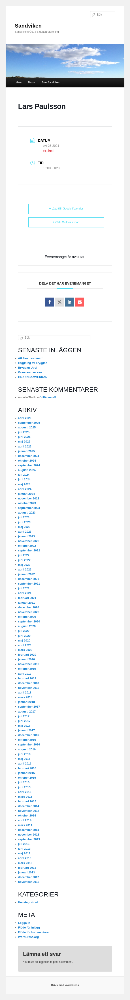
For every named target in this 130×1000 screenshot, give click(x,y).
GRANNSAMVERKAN (32, 377)
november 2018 (28, 687)
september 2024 (29, 465)
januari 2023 (26, 536)
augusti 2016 (27, 749)
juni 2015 (24, 787)
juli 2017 (24, 716)
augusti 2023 (27, 512)
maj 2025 (24, 441)
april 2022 (25, 569)
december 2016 (28, 735)
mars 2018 (25, 697)
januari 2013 (26, 872)
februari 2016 (27, 768)
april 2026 (25, 418)
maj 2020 (24, 640)
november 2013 (28, 834)
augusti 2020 (27, 626)
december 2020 (28, 607)
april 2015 (25, 792)
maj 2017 (24, 725)
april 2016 (25, 763)
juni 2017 (24, 721)
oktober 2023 (27, 503)
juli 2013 (24, 844)
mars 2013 (25, 863)
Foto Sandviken (50, 82)
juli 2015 (24, 782)
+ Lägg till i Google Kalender (66, 208)
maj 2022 (24, 564)
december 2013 (28, 830)
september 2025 (29, 422)
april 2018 (25, 692)
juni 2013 (24, 848)
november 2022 (28, 541)
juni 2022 (24, 560)
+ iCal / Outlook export (66, 222)
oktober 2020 (27, 616)
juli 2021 (24, 588)
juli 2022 (24, 555)
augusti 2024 (27, 470)
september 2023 (29, 508)
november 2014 (28, 810)
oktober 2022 (27, 545)
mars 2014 (25, 825)
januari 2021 (26, 602)
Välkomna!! (48, 397)
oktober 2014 (27, 815)
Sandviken (28, 26)
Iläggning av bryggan (32, 363)
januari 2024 (26, 493)
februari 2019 (27, 678)
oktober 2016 (27, 739)
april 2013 (25, 858)
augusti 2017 (27, 711)
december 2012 (28, 877)
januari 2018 (26, 702)
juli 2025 (24, 432)
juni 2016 (24, 754)
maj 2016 (24, 758)
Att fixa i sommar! (30, 358)
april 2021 (25, 593)
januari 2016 (26, 773)
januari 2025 (26, 451)
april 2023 (25, 531)
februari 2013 (27, 867)
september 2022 (29, 550)
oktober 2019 (27, 668)
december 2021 (28, 579)
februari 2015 (27, 801)
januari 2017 (26, 730)
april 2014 (25, 820)
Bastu (31, 82)
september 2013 (29, 839)
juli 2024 (24, 474)
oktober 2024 (27, 460)
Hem (18, 82)
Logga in (24, 922)
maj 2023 (24, 527)
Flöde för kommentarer (34, 932)
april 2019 (25, 673)
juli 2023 (24, 517)
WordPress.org (28, 937)
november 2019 (28, 664)
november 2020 (28, 612)
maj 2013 (24, 853)
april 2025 (25, 446)
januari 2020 (26, 659)
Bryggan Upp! (27, 367)
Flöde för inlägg (29, 927)
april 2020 (25, 645)
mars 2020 (25, 650)
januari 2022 (26, 574)
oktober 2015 (27, 777)
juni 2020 (24, 635)
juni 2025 (24, 436)
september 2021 (29, 583)
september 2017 (29, 706)
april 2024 (25, 489)
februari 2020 (27, 654)
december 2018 (28, 683)
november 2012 (28, 881)
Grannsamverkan (30, 372)
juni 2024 (24, 479)
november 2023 (28, 498)
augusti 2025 (27, 427)
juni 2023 (24, 522)
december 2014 (28, 806)
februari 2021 (27, 598)
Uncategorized (28, 902)
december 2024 (28, 456)
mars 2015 (25, 796)
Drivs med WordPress (65, 985)
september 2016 (29, 744)
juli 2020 (24, 631)
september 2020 (29, 621)
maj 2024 (24, 484)
